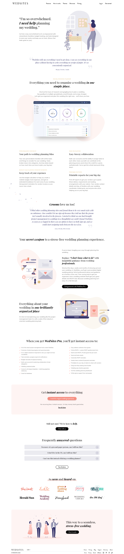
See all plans (62, 407)
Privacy (89, 553)
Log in (101, 3)
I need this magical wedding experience (62, 398)
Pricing (79, 3)
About (111, 550)
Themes (65, 3)
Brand (94, 553)
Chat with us (62, 429)
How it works (56, 3)
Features (48, 3)
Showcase (72, 3)
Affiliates (99, 553)
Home (85, 550)
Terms (85, 553)
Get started (108, 3)
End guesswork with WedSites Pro (75, 286)
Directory (105, 550)
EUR (28, 550)
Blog (95, 550)
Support (99, 550)
